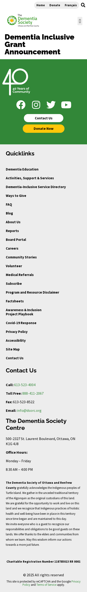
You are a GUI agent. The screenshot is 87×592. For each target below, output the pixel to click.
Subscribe (14, 283)
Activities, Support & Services (30, 178)
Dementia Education (22, 169)
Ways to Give (16, 195)
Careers (12, 248)
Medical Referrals (20, 275)
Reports (12, 231)
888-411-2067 (33, 393)
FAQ (9, 204)
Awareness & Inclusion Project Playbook (24, 312)
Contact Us (14, 358)
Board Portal (16, 239)
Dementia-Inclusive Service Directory (36, 187)
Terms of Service (46, 584)
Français (71, 5)
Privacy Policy (17, 331)
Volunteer (14, 266)
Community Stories (21, 257)
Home (40, 5)
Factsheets (15, 301)
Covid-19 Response (21, 323)
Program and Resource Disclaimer (32, 292)
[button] (83, 5)
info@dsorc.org (29, 410)
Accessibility (16, 340)
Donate (54, 5)
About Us (13, 222)
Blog (9, 213)
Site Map (13, 349)
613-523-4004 (24, 384)
